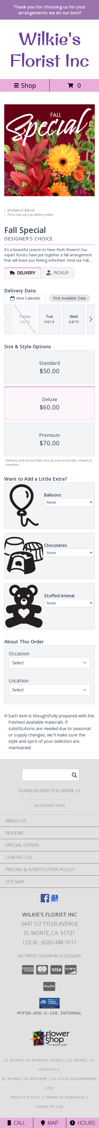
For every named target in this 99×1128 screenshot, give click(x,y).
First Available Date (69, 298)
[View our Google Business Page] (54, 901)
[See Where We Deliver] (50, 805)
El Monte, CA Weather (24, 1078)
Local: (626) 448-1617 (49, 942)
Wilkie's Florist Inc (49, 49)
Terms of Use (49, 1106)
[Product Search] (50, 775)
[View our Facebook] (45, 901)
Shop (25, 85)
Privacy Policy (26, 1097)
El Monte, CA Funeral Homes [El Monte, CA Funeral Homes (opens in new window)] (34, 1060)
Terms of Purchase (65, 1097)
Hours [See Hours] (82, 1122)
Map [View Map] (49, 1122)
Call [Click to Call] (16, 1122)
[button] (49, 1003)
